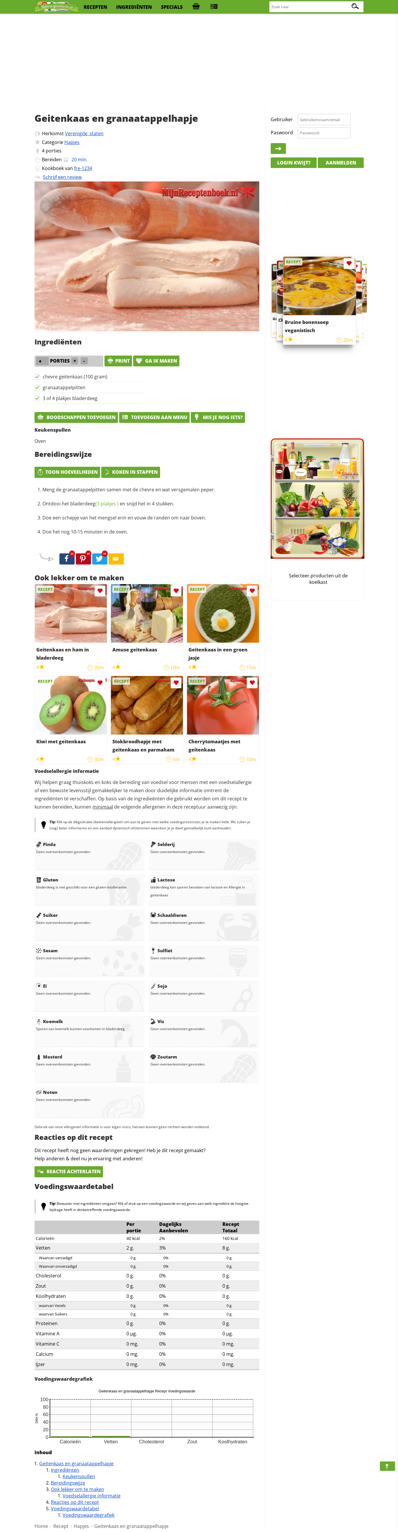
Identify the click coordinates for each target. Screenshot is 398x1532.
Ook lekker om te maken (77, 1489)
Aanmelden (341, 162)
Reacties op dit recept (75, 1502)
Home (41, 1526)
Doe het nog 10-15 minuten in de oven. (85, 532)
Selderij (162, 844)
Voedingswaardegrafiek (88, 1515)
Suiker (47, 915)
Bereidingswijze (68, 1483)
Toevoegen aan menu (154, 417)
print (118, 361)
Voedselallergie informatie (92, 1495)
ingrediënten (134, 7)
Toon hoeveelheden (67, 472)
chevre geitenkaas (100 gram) (75, 376)
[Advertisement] (199, 61)
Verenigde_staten (84, 133)
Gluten (47, 880)
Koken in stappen (131, 472)
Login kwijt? (293, 162)
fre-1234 (83, 168)
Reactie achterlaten (69, 1171)
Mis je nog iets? (218, 417)
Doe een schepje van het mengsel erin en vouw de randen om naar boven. (124, 517)
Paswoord (282, 132)
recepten (95, 7)
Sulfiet (161, 950)
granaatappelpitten (64, 387)
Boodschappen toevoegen (76, 417)
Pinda (46, 844)
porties (53, 150)
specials (172, 7)
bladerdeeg (94, 503)
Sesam (47, 950)
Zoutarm (163, 1057)
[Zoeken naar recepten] (316, 7)
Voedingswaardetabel (75, 1508)
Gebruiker (282, 119)
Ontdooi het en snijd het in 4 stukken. (108, 503)
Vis (157, 1021)
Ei (41, 986)
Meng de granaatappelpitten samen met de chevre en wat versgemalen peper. (128, 489)
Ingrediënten (65, 1470)
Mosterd (49, 1057)
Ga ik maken (156, 361)
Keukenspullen (79, 1476)
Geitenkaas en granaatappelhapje (76, 1463)
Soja (158, 986)
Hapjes (72, 142)
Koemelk (49, 1021)
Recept (60, 1526)
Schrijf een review (62, 177)
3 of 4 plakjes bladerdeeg (70, 398)
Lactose (162, 880)
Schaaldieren (168, 915)
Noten (46, 1092)
